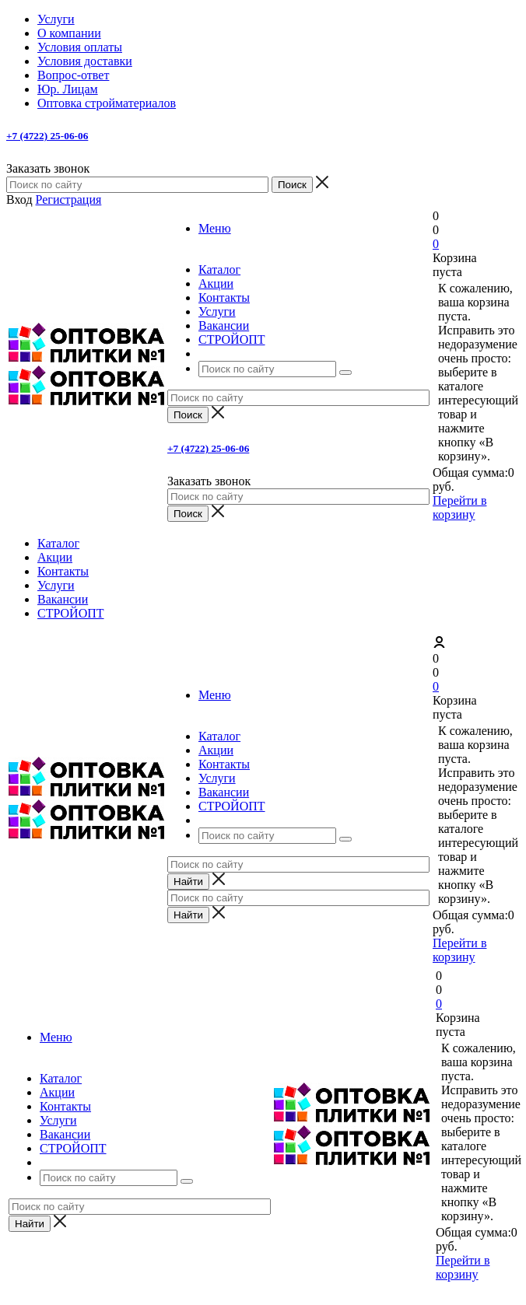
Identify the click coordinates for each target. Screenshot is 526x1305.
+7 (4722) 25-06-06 (47, 136)
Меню (214, 228)
